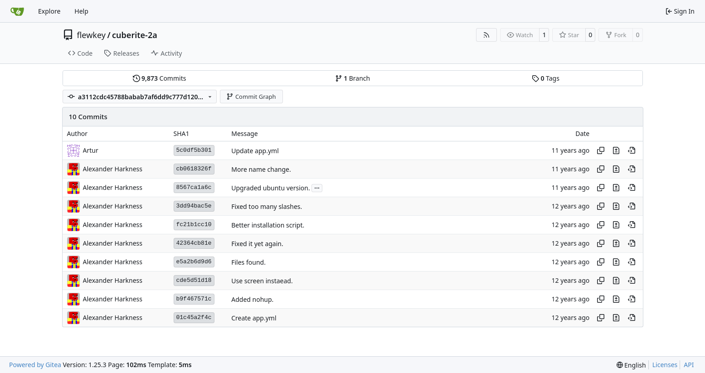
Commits (159, 78)
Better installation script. (267, 225)
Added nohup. (252, 299)
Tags (545, 78)
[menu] (631, 365)
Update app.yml (255, 150)
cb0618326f (194, 168)
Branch (352, 78)
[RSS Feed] (486, 35)
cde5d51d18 (194, 280)
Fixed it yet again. (257, 243)
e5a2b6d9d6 (194, 261)
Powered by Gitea (35, 364)
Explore (49, 11)
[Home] (17, 11)
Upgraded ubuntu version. (270, 188)
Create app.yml (253, 318)
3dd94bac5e (194, 206)
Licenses (665, 364)
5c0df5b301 (194, 150)
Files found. (248, 262)
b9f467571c (194, 298)
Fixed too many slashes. (266, 206)
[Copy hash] (601, 150)
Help (81, 11)
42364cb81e (194, 243)
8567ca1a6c (194, 187)
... (317, 187)
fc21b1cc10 (194, 224)
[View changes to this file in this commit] (616, 150)
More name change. (261, 169)
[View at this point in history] (631, 150)
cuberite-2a (134, 34)
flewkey (91, 34)
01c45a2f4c (194, 317)
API (689, 364)
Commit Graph (251, 96)
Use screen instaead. (261, 280)
